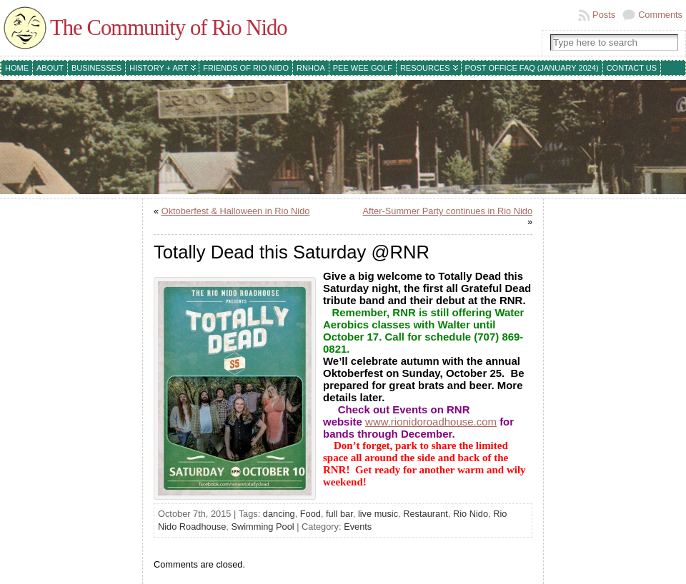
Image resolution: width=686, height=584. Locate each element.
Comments (660, 14)
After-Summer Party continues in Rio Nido (447, 211)
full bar (339, 513)
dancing (279, 513)
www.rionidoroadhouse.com (431, 422)
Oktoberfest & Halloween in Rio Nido (235, 211)
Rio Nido (470, 513)
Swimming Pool (262, 526)
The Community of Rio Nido (168, 28)
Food (310, 513)
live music (378, 513)
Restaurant (425, 513)
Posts (603, 14)
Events (358, 526)
